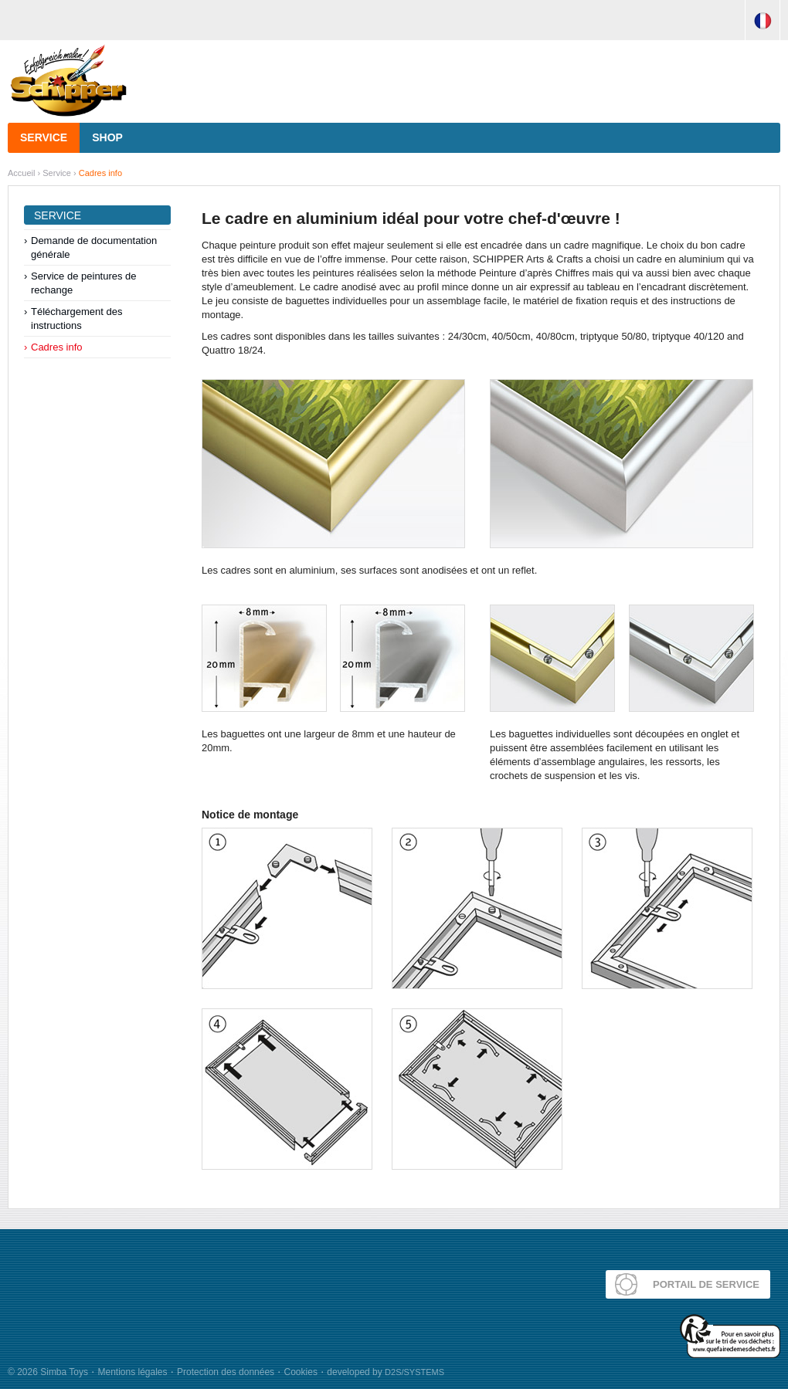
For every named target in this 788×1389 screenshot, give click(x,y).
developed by (385, 1372)
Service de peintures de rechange (84, 283)
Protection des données (225, 1372)
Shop (107, 137)
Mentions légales (132, 1372)
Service (43, 137)
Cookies (301, 1372)
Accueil (21, 173)
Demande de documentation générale (94, 247)
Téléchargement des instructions (77, 318)
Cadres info (100, 173)
